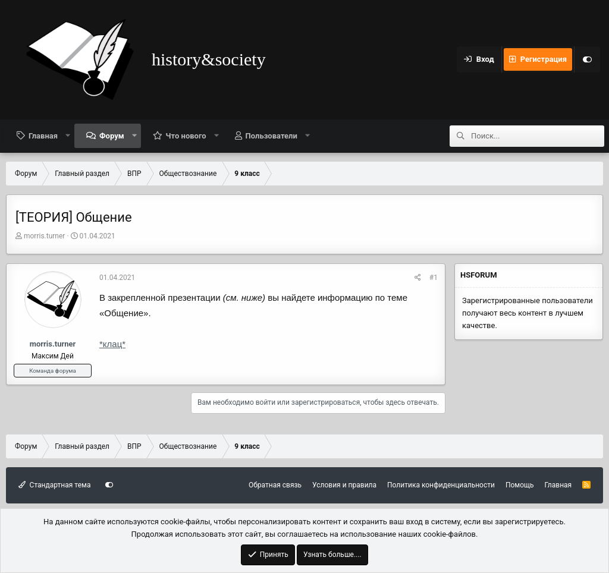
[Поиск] (537, 136)
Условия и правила (344, 485)
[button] (68, 135)
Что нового (186, 135)
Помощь (520, 485)
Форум (111, 135)
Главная (43, 135)
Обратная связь (275, 485)
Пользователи (271, 135)
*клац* (112, 344)
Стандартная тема (54, 485)
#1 (433, 277)
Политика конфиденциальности (441, 485)
